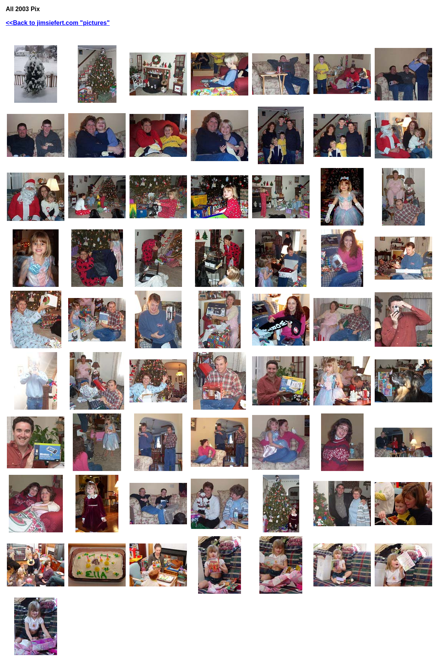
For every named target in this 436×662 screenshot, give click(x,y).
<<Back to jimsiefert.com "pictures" (58, 23)
